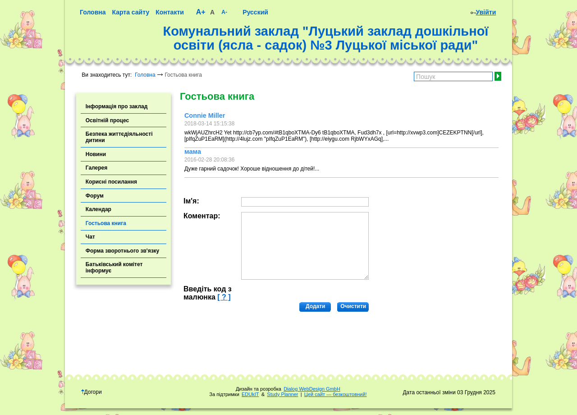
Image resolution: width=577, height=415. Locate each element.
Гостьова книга (106, 223)
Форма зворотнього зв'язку (123, 251)
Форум (95, 196)
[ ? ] (223, 297)
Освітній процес (107, 120)
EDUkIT (250, 394)
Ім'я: (191, 201)
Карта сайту (130, 12)
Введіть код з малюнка (207, 293)
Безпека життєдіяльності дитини (119, 137)
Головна (93, 12)
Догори (91, 392)
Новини (96, 154)
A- (224, 12)
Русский (255, 12)
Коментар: (201, 216)
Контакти (170, 12)
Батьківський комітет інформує (114, 267)
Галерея (96, 168)
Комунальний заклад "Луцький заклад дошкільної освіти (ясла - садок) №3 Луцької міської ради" (325, 38)
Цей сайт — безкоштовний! (335, 394)
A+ (201, 12)
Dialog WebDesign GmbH (312, 389)
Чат (90, 237)
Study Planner (282, 394)
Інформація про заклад (117, 106)
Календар (98, 209)
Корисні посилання (111, 182)
